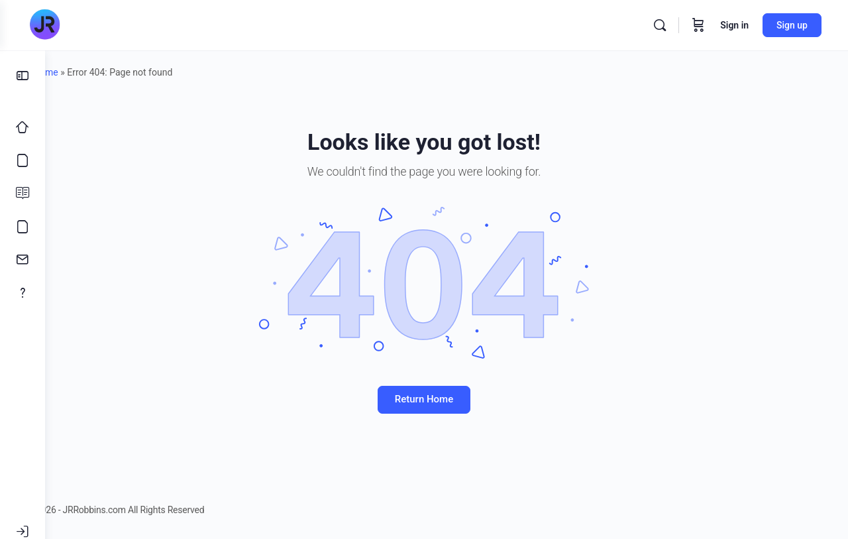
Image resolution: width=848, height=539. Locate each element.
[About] (22, 293)
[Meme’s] (22, 226)
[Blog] (22, 193)
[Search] (660, 25)
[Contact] (22, 259)
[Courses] (22, 160)
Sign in (734, 25)
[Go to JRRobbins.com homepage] (44, 25)
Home (84, 72)
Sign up (792, 25)
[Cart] (698, 25)
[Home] (22, 127)
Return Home (446, 399)
